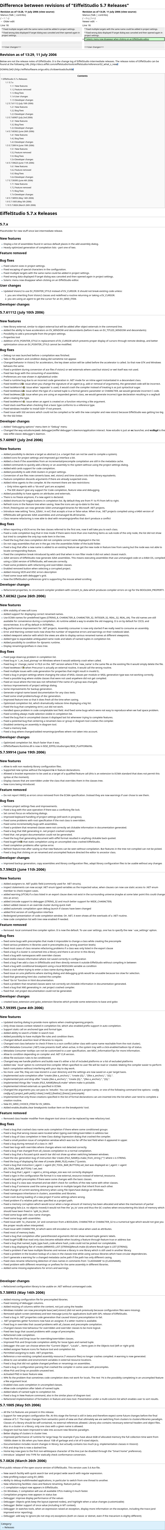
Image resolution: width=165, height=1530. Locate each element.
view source (46, 11)
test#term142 (17, 387)
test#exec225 (17, 394)
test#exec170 (17, 667)
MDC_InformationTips (103, 1050)
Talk (11, 14)
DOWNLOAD (7, 69)
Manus (4, 14)
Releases (9, 1527)
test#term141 (17, 401)
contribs (20, 14)
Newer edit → (90, 21)
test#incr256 (17, 383)
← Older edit (7, 21)
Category (6, 1523)
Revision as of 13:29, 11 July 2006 (101, 11)
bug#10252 (16, 1239)
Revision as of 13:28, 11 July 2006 (19, 11)
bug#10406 (16, 841)
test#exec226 (17, 390)
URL (27, 64)
